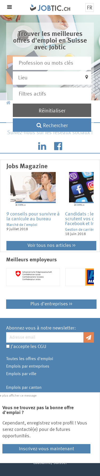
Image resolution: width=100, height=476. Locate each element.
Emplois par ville (21, 374)
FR (89, 8)
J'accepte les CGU (28, 346)
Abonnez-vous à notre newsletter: (41, 328)
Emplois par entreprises (27, 366)
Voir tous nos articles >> (51, 245)
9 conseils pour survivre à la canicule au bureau (33, 216)
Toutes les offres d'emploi (29, 359)
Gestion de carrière (80, 230)
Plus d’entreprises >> (51, 304)
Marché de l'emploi (21, 225)
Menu (9, 7)
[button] (52, 78)
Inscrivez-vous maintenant (46, 448)
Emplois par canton (24, 388)
